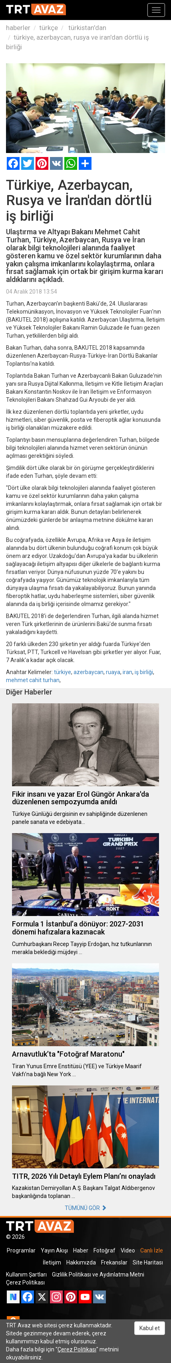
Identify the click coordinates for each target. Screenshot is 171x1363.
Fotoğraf (104, 1250)
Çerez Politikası (25, 1282)
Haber (80, 1250)
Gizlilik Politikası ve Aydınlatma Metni (98, 1274)
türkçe (48, 28)
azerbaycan (88, 672)
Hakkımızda (81, 1262)
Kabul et (149, 1328)
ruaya (113, 672)
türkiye (62, 672)
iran (127, 672)
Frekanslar (114, 1262)
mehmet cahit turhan (33, 680)
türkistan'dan (86, 28)
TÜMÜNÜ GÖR (86, 1208)
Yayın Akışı (54, 1250)
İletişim (52, 1262)
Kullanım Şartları (26, 1274)
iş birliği (144, 672)
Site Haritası (148, 1262)
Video (128, 1250)
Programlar (21, 1250)
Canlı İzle (151, 1250)
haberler (18, 28)
